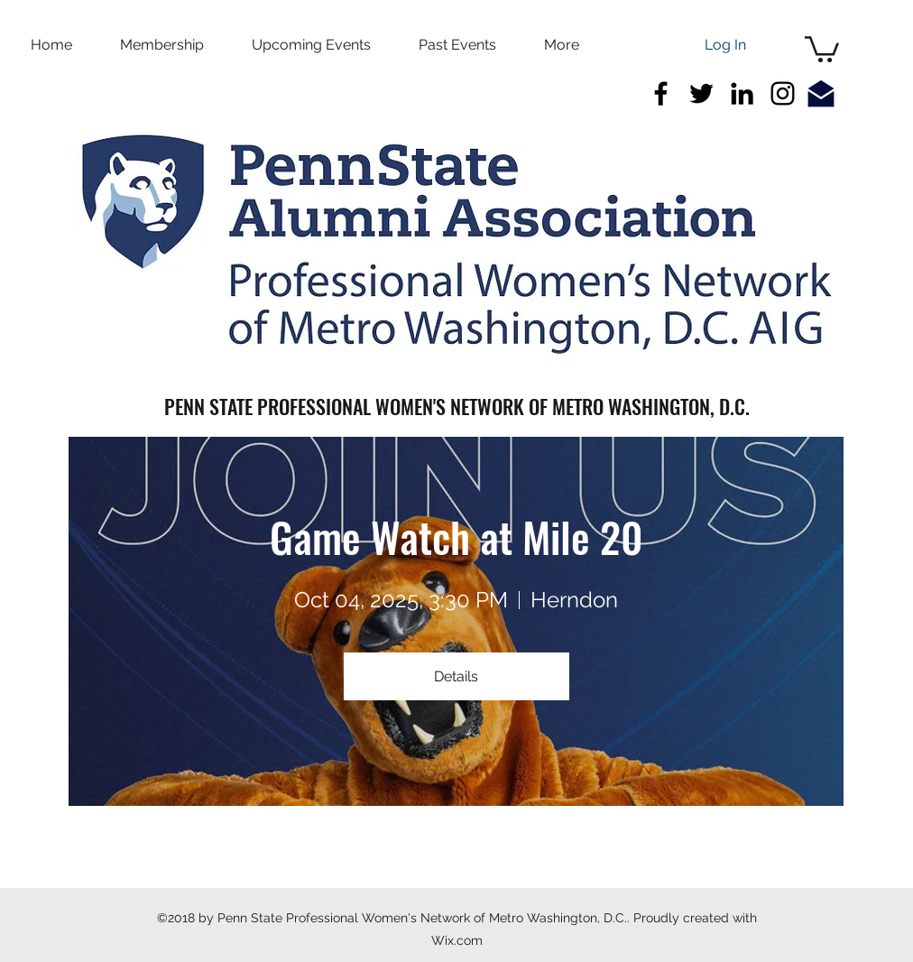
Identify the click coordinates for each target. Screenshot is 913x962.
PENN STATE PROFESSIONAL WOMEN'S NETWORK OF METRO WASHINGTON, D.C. (457, 406)
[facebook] (661, 93)
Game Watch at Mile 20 (456, 536)
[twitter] (701, 93)
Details (456, 676)
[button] (822, 47)
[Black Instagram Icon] (782, 93)
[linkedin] (742, 93)
